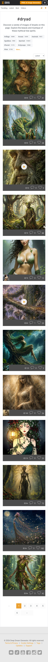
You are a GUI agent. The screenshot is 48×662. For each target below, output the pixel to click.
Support (29, 646)
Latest (11, 8)
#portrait (25, 41)
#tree (9, 49)
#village (10, 36)
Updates (19, 646)
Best (17, 8)
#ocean (23, 36)
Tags (38, 643)
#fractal (10, 45)
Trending (4, 8)
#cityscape (25, 45)
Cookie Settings (27, 643)
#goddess (10, 41)
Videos (23, 8)
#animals (38, 36)
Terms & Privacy (11, 643)
